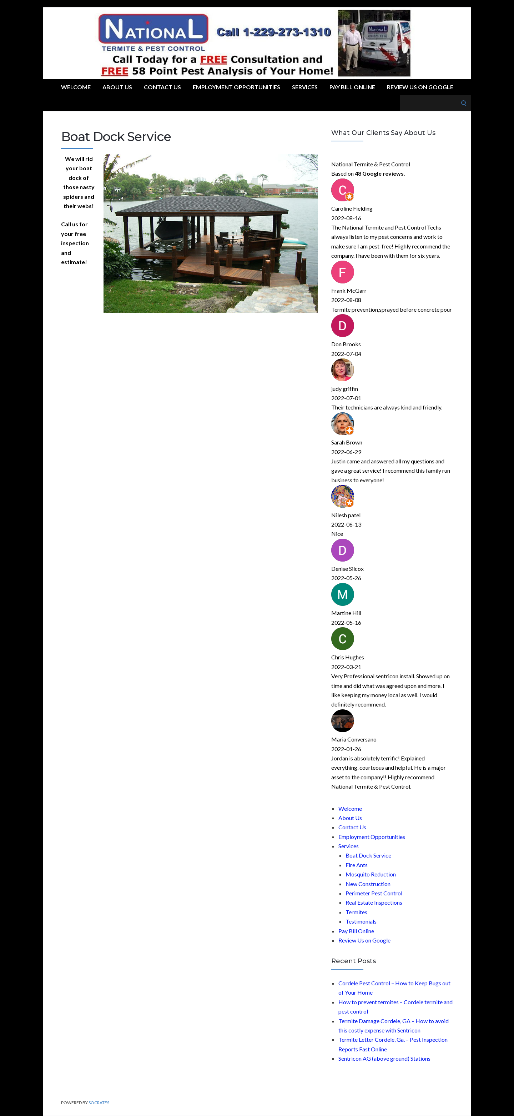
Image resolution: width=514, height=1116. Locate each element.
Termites (356, 912)
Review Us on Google (420, 87)
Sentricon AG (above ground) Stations (384, 1058)
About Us (117, 87)
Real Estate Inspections (374, 902)
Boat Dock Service (368, 855)
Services (305, 87)
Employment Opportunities (236, 87)
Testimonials (361, 921)
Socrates (99, 1102)
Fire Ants (357, 864)
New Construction (368, 883)
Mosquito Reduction (371, 874)
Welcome (76, 87)
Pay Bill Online (352, 87)
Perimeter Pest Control (374, 893)
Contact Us (162, 87)
